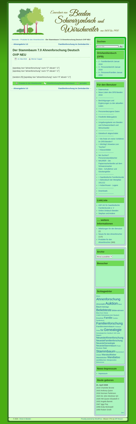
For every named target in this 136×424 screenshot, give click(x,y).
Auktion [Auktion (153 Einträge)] (111, 303)
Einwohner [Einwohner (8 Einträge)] (100, 318)
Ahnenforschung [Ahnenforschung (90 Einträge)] (108, 299)
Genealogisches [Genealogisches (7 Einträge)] (101, 333)
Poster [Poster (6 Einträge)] (119, 346)
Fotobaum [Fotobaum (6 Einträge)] (118, 326)
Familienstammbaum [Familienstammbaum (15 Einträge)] (105, 326)
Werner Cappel (36, 59)
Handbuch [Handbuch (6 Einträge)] (110, 333)
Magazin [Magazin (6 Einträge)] (98, 335)
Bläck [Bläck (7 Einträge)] (98, 313)
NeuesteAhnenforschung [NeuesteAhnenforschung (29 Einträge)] (109, 337)
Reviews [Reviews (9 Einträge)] (99, 348)
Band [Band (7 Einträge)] (120, 304)
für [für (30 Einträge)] (101, 330)
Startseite (15, 40)
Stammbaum (70, 83)
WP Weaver (119, 419)
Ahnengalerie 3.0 (19, 44)
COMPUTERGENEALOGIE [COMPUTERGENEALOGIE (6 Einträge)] (104, 315)
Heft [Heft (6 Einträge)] (115, 333)
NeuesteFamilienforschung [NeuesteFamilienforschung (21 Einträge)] (109, 340)
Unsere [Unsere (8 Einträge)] (98, 355)
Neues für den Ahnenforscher (110, 234)
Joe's (122, 412)
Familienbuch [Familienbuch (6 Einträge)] (100, 320)
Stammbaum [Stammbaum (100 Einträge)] (105, 351)
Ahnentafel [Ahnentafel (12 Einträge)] (100, 304)
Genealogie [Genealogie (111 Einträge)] (113, 330)
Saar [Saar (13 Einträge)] (105, 348)
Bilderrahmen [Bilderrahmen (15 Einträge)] (118, 310)
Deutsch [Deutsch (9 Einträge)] (116, 315)
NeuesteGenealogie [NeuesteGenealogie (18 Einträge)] (105, 343)
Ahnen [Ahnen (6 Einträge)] (98, 296)
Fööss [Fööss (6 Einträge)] (98, 330)
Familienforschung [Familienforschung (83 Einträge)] (109, 323)
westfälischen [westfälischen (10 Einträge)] (101, 360)
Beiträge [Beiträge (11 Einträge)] (105, 307)
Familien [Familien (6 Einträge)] (115, 318)
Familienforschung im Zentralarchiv (75, 44)
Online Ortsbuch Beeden (108, 211)
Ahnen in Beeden (25, 419)
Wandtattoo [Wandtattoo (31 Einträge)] (113, 357)
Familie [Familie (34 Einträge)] (108, 317)
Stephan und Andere (106, 213)
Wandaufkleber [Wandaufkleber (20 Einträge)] (109, 354)
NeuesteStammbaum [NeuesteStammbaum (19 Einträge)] (106, 345)
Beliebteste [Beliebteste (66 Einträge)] (103, 310)
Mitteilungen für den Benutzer (110, 229)
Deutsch (62, 83)
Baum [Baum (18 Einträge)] (99, 307)
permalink (83, 83)
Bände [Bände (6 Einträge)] (106, 313)
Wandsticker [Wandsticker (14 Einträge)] (101, 357)
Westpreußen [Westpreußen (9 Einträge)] (112, 360)
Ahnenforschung (53, 83)
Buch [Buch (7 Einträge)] (102, 313)
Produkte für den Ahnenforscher (32, 40)
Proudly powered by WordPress (91, 419)
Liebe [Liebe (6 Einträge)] (118, 333)
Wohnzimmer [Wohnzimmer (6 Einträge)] (100, 362)
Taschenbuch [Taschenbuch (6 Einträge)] (120, 352)
